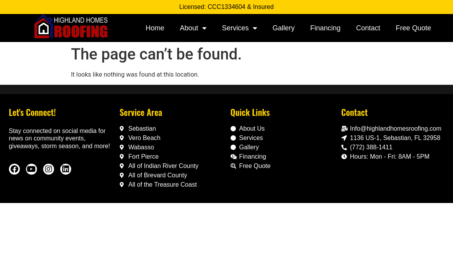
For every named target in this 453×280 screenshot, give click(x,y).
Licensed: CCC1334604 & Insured (226, 7)
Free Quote (413, 28)
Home (155, 28)
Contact (368, 28)
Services (239, 28)
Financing (325, 28)
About (193, 28)
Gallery (284, 28)
